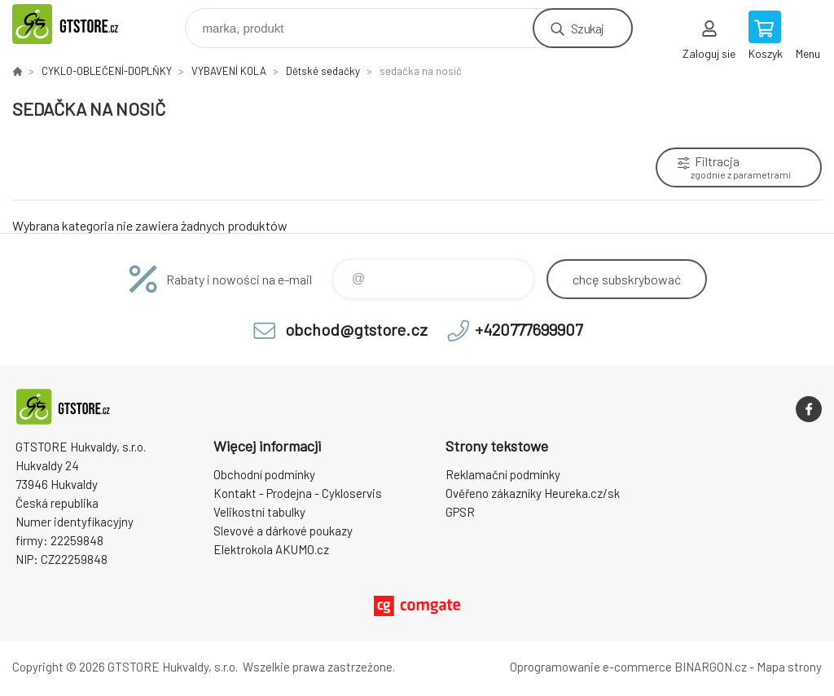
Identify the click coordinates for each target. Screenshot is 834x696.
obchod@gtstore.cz (356, 329)
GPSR (460, 511)
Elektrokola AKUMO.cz (271, 549)
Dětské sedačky (323, 70)
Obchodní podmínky (264, 474)
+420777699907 (528, 329)
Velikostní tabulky (259, 511)
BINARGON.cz (710, 666)
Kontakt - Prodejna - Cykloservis (297, 493)
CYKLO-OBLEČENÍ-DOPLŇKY (107, 70)
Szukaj (587, 28)
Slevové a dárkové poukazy (283, 530)
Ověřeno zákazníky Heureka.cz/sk (533, 493)
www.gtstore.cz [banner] (84, 24)
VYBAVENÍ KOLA (228, 70)
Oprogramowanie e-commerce (591, 666)
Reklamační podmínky (503, 474)
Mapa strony (789, 666)
